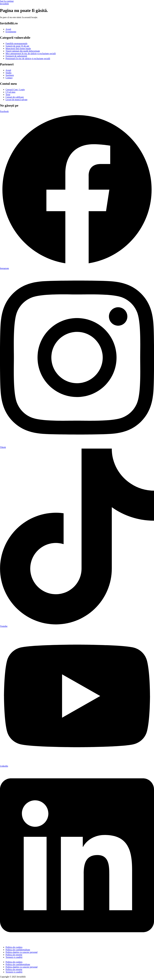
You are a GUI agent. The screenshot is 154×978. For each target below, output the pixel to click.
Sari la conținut (7, 1)
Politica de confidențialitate (18, 950)
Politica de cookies (14, 947)
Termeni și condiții (14, 957)
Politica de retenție (14, 955)
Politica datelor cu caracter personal (21, 952)
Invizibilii (4, 4)
